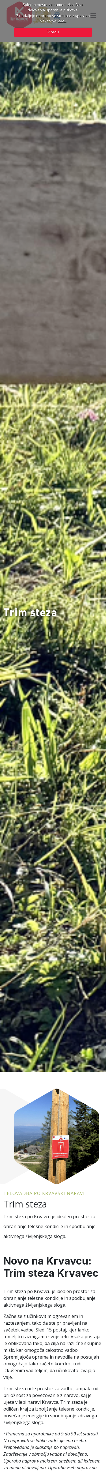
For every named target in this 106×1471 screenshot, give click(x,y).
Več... (62, 20)
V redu (53, 31)
